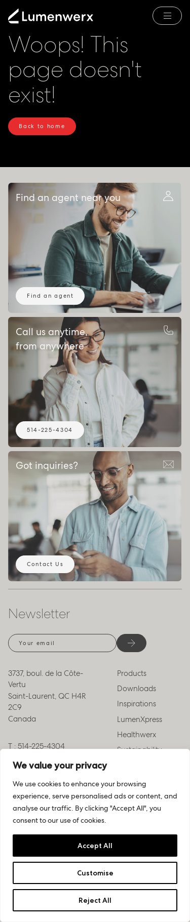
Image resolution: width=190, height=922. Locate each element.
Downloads (136, 689)
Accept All (95, 845)
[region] (95, 835)
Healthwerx (136, 735)
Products (131, 673)
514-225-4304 (50, 429)
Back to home (42, 126)
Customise (95, 872)
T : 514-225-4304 (36, 746)
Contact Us (45, 564)
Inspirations (136, 704)
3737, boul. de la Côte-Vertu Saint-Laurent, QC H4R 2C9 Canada (47, 696)
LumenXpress (139, 719)
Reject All (95, 900)
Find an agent (50, 295)
